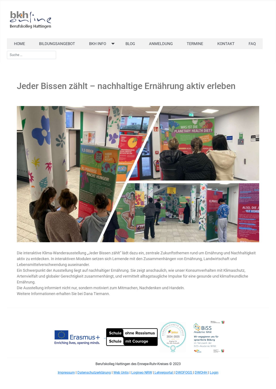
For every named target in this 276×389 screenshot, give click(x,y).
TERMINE (195, 44)
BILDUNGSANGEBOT (57, 44)
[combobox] (31, 55)
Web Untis (121, 372)
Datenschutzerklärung (94, 372)
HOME (19, 44)
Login (214, 372)
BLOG (130, 44)
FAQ (252, 44)
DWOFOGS (184, 372)
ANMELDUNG (161, 44)
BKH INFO (97, 44)
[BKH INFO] (112, 43)
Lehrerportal (164, 372)
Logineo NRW (141, 372)
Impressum (66, 372)
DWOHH (201, 372)
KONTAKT (226, 44)
